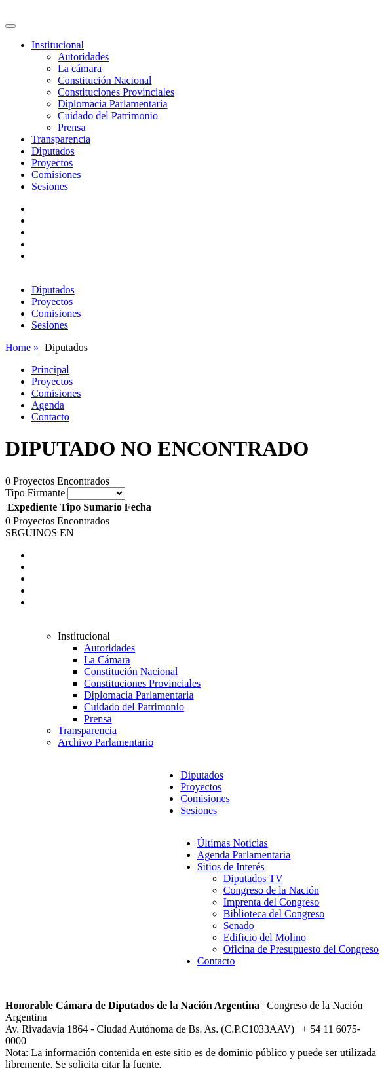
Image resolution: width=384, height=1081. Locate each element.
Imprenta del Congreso (271, 901)
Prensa (72, 127)
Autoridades (83, 56)
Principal (50, 369)
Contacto (50, 416)
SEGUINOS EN (39, 532)
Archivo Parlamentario (105, 742)
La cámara (80, 68)
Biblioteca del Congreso (274, 913)
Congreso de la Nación (271, 890)
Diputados (53, 150)
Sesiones (49, 186)
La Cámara (107, 659)
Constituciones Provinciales (116, 92)
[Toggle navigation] (10, 26)
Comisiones (56, 174)
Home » (23, 347)
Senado (238, 925)
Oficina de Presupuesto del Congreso (301, 949)
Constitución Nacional (105, 80)
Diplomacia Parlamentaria (112, 103)
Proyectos (52, 162)
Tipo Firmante (35, 492)
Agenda (47, 405)
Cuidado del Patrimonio (108, 115)
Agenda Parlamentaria (244, 854)
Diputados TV (253, 878)
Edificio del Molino (264, 937)
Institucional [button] (57, 44)
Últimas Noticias (232, 843)
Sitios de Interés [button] (231, 866)
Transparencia (60, 139)
